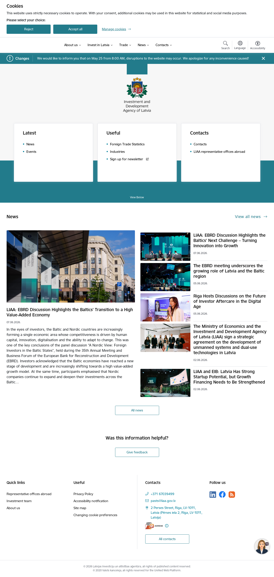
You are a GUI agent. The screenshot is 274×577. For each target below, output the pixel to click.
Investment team (19, 501)
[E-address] (154, 525)
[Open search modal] (225, 46)
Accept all (75, 29)
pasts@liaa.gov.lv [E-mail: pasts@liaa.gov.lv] (163, 501)
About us (13, 508)
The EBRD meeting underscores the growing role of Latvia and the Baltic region (228, 271)
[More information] (166, 525)
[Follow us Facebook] (222, 494)
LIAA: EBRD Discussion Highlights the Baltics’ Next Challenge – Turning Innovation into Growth (229, 240)
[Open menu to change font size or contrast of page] (257, 46)
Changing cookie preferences (95, 515)
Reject (28, 29)
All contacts (167, 539)
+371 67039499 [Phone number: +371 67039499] (162, 494)
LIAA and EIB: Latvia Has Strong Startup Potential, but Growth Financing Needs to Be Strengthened (229, 377)
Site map (80, 508)
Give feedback (137, 452)
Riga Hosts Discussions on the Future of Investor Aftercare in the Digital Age (229, 301)
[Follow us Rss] (231, 494)
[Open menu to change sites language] (240, 46)
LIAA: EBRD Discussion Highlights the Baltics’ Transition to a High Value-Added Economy (70, 312)
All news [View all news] (137, 410)
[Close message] (263, 58)
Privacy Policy (83, 494)
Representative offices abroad (29, 494)
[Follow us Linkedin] (213, 494)
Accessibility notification (91, 501)
